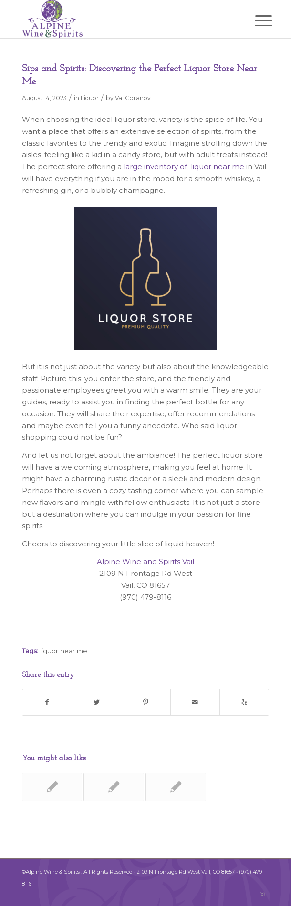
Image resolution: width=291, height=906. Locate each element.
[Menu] (256, 20)
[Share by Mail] (195, 702)
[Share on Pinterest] (145, 702)
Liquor (90, 97)
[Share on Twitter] (96, 702)
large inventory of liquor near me (184, 166)
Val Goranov (133, 97)
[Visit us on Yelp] (244, 702)
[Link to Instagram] (262, 894)
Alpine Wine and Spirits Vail (145, 561)
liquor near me (63, 650)
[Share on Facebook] (47, 702)
